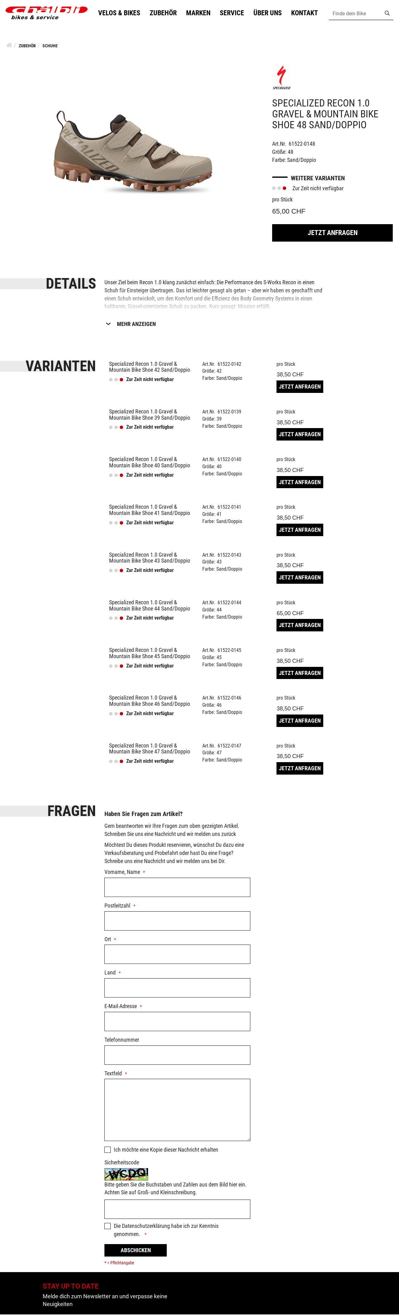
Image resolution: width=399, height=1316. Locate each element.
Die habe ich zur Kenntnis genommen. (166, 1231)
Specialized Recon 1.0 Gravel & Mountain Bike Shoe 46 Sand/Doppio (149, 702)
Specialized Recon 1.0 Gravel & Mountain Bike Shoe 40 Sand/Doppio (149, 463)
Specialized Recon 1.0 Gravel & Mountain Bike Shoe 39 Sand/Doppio (149, 416)
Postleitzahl (117, 907)
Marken (201, 13)
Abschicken (136, 1251)
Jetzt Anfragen (333, 234)
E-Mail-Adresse (120, 1007)
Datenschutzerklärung (146, 1227)
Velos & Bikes (122, 13)
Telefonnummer (121, 1041)
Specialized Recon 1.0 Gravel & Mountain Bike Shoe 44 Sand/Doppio (149, 607)
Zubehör (166, 13)
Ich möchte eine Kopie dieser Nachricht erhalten (166, 1151)
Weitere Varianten (318, 180)
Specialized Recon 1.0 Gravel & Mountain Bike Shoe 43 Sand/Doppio (149, 559)
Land (110, 974)
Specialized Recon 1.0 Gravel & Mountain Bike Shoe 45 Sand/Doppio (149, 654)
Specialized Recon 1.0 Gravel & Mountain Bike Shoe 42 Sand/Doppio (149, 368)
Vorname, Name (122, 873)
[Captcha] (177, 1210)
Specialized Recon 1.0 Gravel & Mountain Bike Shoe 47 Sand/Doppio (149, 750)
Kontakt (307, 13)
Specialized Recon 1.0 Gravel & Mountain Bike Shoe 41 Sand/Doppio (149, 511)
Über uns (270, 13)
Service (235, 13)
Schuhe (50, 47)
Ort (107, 940)
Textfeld (113, 1075)
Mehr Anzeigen (136, 325)
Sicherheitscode (121, 1164)
